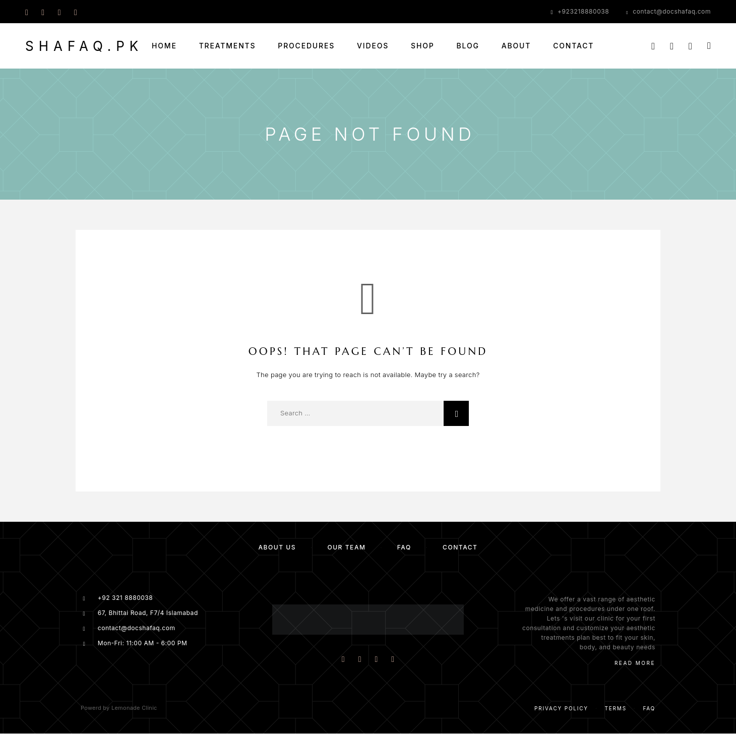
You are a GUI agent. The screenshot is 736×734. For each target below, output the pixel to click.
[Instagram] (42, 11)
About (516, 46)
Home (164, 46)
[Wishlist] (690, 46)
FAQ (404, 547)
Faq (649, 708)
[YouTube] (75, 11)
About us (277, 547)
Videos (373, 46)
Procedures (306, 46)
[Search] (653, 46)
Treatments (227, 46)
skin (647, 637)
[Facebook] (26, 11)
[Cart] (709, 45)
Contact (573, 46)
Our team (346, 547)
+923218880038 (583, 11)
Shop (422, 46)
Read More (635, 663)
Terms (616, 708)
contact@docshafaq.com (672, 11)
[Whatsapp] (59, 11)
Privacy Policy (561, 708)
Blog (468, 46)
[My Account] (671, 46)
